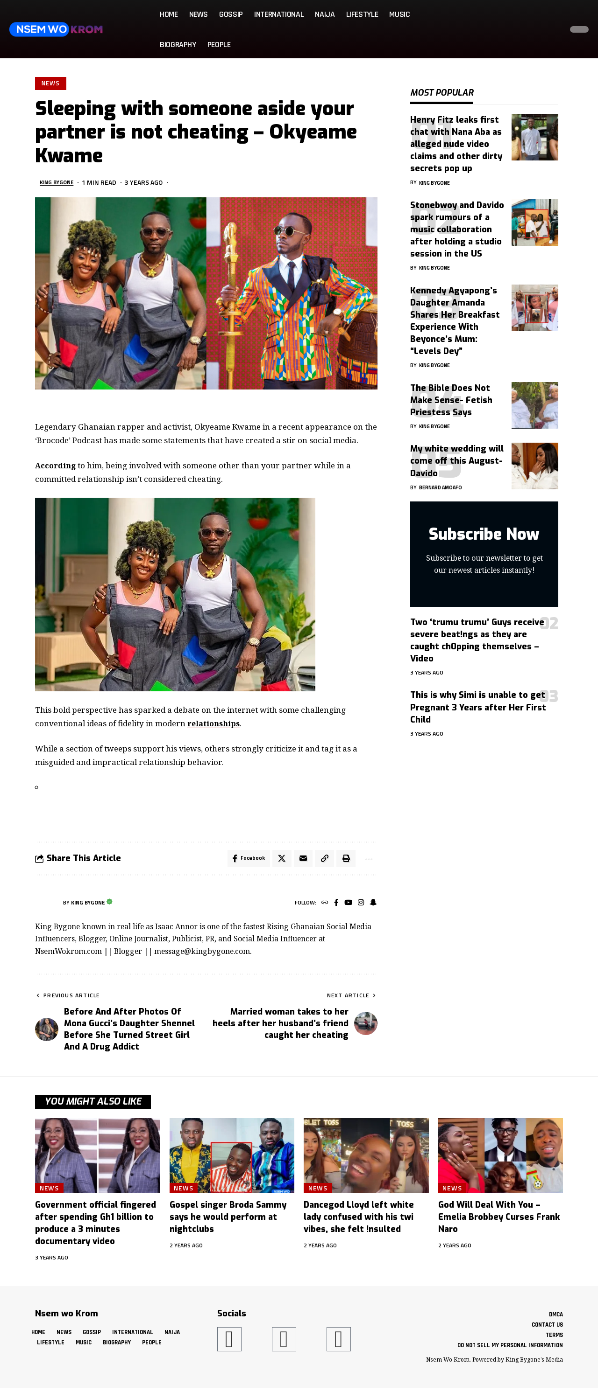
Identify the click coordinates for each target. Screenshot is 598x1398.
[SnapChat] (372, 906)
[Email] (299, 861)
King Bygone (60, 183)
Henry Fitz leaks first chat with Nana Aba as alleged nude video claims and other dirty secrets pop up (456, 137)
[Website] (321, 906)
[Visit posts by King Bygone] (46, 906)
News (52, 84)
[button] (553, 29)
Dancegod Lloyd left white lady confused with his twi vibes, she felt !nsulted (359, 1220)
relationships (215, 724)
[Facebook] (332, 906)
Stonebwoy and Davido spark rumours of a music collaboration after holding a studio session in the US (457, 222)
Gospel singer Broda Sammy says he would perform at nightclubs (228, 1220)
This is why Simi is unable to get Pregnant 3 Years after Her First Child (478, 700)
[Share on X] (277, 861)
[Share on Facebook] (243, 861)
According (56, 466)
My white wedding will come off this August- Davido (457, 454)
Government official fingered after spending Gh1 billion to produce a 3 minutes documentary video (95, 1226)
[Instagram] (359, 906)
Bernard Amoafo (443, 480)
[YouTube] (346, 906)
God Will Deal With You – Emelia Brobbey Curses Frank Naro (499, 1220)
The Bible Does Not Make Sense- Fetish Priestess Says (451, 393)
